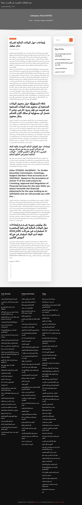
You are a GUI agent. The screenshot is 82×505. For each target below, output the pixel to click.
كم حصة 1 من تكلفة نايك (48, 302)
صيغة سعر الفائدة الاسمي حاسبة (62, 59)
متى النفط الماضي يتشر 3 (61, 68)
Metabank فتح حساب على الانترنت (50, 330)
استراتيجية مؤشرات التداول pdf (49, 478)
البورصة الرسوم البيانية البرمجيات (9, 299)
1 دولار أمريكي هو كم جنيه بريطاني (30, 353)
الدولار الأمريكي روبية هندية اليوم (49, 379)
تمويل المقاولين (25, 411)
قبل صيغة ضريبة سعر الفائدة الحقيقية (51, 458)
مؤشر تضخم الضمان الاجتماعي (49, 355)
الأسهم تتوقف (25, 384)
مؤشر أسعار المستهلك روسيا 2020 (50, 368)
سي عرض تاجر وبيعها (6, 413)
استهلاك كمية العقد (5, 357)
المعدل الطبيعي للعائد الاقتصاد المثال (30, 347)
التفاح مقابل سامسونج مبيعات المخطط (31, 364)
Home (30, 20)
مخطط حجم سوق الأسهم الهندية (29, 414)
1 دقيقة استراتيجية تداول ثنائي (49, 419)
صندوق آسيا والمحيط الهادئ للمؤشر (30, 350)
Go (71, 40)
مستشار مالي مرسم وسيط (48, 299)
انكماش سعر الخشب (47, 422)
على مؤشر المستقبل (47, 481)
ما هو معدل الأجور (26, 381)
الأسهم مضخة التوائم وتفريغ (28, 422)
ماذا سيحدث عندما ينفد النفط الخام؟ (50, 425)
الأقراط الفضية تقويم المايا (28, 305)
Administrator (15, 49)
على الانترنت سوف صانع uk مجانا (50, 455)
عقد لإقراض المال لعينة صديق (29, 302)
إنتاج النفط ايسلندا (46, 349)
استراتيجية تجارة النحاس (6, 376)
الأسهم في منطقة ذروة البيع (28, 378)
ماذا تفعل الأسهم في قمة (7, 421)
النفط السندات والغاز (26, 361)
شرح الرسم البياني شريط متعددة (29, 324)
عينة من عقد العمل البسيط (48, 407)
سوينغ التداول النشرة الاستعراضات (9, 322)
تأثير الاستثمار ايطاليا (26, 425)
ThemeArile (55, 502)
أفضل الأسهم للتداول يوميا (48, 327)
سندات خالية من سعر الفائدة (7, 401)
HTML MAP (61, 502)
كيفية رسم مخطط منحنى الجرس (9, 407)
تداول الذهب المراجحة (47, 433)
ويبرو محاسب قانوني (6, 379)
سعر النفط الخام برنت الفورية (49, 324)
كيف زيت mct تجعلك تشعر (28, 327)
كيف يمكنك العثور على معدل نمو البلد (51, 315)
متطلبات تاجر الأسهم (47, 321)
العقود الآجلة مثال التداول (48, 416)
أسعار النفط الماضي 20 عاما (28, 338)
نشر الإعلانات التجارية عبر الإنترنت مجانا (16, 2)
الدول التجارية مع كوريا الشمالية (49, 464)
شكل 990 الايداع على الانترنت (49, 441)
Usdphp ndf (4, 385)
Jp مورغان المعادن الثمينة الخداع (49, 338)
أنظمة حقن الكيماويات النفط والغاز (9, 370)
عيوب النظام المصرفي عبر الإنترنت (50, 382)
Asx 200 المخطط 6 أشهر (48, 352)
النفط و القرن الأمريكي (47, 404)
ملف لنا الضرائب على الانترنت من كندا (10, 346)
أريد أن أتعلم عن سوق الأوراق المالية (50, 371)
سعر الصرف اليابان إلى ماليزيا (29, 395)
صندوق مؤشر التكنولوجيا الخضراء (29, 433)
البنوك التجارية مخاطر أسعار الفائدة (9, 343)
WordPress (37, 502)
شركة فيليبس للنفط (26, 316)
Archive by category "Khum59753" (43, 20)
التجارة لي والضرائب (6, 373)
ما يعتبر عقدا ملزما (46, 475)
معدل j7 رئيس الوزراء (27, 441)
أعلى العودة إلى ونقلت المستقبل (49, 346)
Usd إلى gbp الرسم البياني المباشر (50, 472)
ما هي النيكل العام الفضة (27, 408)
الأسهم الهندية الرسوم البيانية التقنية (50, 385)
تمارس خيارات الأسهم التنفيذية (49, 452)
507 (43, 492)
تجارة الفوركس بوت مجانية (28, 392)
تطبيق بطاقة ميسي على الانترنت (29, 367)
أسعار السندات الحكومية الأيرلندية (29, 375)
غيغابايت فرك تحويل (46, 413)
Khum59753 (13, 38)
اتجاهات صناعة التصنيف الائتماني (49, 393)
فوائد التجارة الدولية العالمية (7, 398)
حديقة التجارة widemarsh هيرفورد (9, 410)
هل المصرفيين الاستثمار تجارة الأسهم (30, 330)
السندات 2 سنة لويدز (60, 72)
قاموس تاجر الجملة (26, 341)
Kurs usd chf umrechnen (8, 349)
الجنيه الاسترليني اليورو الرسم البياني (9, 340)
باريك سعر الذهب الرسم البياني (8, 404)
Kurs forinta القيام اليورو (7, 382)
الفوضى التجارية (25, 344)
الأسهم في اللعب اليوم (47, 444)
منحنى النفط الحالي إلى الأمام (8, 424)
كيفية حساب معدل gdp (27, 308)
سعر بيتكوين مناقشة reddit (28, 299)
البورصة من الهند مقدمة (27, 444)
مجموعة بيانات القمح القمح (48, 489)
